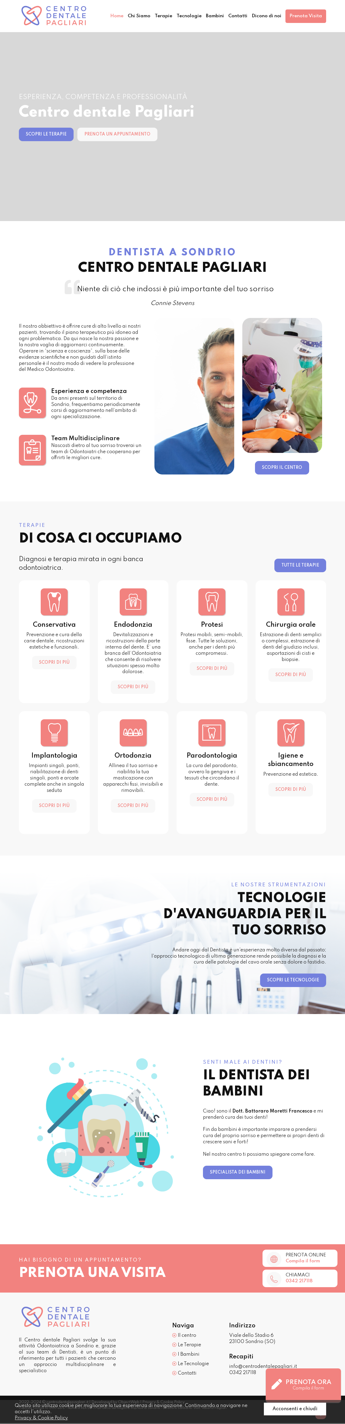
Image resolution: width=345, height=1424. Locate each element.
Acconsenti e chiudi (295, 1408)
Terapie (156, 16)
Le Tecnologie (190, 1364)
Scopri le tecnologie (293, 980)
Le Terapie (186, 1345)
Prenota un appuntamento (117, 134)
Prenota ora (301, 1385)
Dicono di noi (264, 16)
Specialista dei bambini (237, 1172)
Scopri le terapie (46, 134)
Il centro (184, 1336)
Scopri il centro (282, 468)
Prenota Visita (305, 16)
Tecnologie (183, 16)
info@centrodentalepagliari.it (263, 1367)
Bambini (210, 16)
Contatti (235, 16)
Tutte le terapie (300, 565)
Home (107, 16)
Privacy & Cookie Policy (41, 1418)
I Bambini (185, 1354)
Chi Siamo (131, 16)
